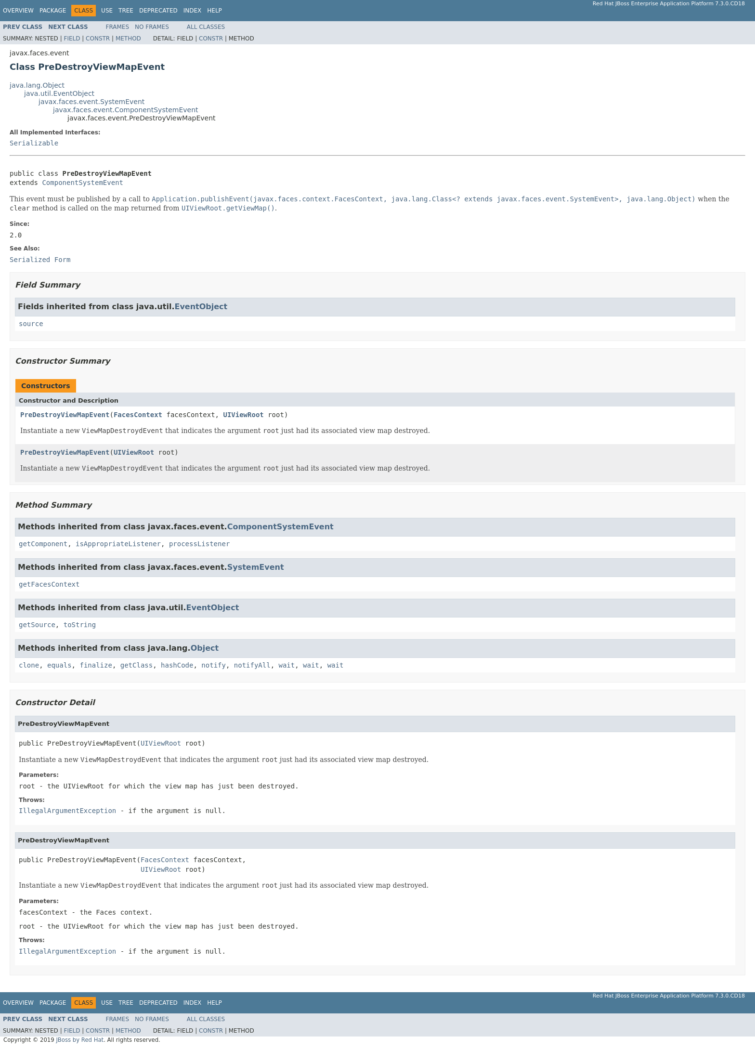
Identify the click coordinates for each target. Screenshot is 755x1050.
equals (59, 665)
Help (214, 10)
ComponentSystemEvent (82, 182)
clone (29, 665)
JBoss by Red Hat (80, 1040)
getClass (136, 665)
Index (192, 10)
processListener (199, 544)
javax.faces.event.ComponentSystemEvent (125, 110)
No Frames (152, 27)
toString (80, 625)
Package (52, 10)
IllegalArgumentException (67, 810)
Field (72, 38)
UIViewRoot (243, 415)
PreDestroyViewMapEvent (64, 415)
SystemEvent (255, 567)
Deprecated (158, 10)
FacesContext (138, 415)
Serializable (34, 143)
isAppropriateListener (118, 544)
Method (128, 38)
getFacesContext (49, 584)
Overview (18, 10)
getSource (37, 625)
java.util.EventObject (59, 93)
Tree (125, 10)
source (31, 324)
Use (107, 10)
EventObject (200, 306)
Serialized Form (40, 259)
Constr (98, 38)
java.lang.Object (37, 85)
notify (213, 665)
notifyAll (252, 665)
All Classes (206, 27)
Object (205, 648)
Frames (118, 27)
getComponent (43, 544)
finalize (95, 665)
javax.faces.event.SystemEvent (91, 101)
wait (287, 665)
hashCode (177, 665)
